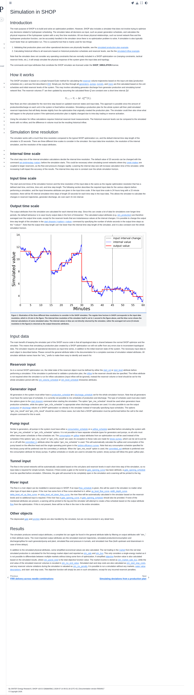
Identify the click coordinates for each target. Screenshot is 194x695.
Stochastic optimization (22, 151)
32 (123, 104)
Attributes (17, 91)
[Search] (27, 19)
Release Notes (19, 73)
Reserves (17, 129)
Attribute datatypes (20, 95)
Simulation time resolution (166, 16)
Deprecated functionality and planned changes (28, 67)
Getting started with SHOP (23, 30)
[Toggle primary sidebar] (49, 2)
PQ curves (17, 166)
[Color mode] (146, 3)
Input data (159, 20)
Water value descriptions (23, 162)
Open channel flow (20, 158)
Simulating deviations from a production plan (26, 138)
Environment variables (22, 58)
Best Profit (17, 109)
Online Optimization (21, 121)
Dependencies (18, 62)
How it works (161, 12)
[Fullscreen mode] (141, 3)
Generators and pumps (22, 113)
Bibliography (18, 184)
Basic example (19, 34)
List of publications (20, 180)
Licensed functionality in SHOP (25, 99)
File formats (17, 48)
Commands (17, 83)
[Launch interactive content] (132, 3)
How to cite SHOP (20, 176)
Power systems (19, 117)
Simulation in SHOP (21, 133)
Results (158, 23)
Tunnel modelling (20, 154)
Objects (16, 87)
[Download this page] (137, 3)
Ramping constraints (21, 125)
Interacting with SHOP (22, 44)
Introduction (161, 8)
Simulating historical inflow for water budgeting (27, 145)
